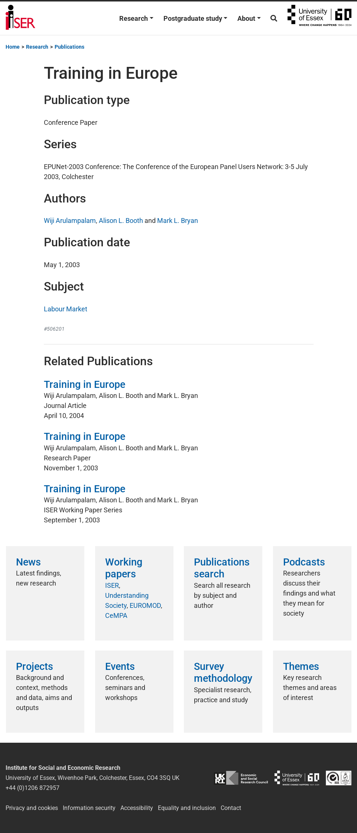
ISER (112, 585)
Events (120, 666)
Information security (89, 807)
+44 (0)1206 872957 (32, 787)
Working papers (123, 568)
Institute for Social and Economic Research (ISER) (20, 18)
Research (133, 18)
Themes (301, 666)
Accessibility (136, 807)
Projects (34, 666)
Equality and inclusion (187, 807)
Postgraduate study (192, 18)
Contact (231, 807)
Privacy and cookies (32, 807)
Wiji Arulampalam (70, 220)
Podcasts (304, 562)
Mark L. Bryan (177, 220)
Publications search (222, 568)
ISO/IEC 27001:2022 (338, 778)
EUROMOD (145, 605)
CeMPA (116, 615)
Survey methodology (223, 672)
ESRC (241, 778)
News (28, 562)
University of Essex (319, 18)
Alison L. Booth (121, 220)
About (246, 18)
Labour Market (65, 309)
